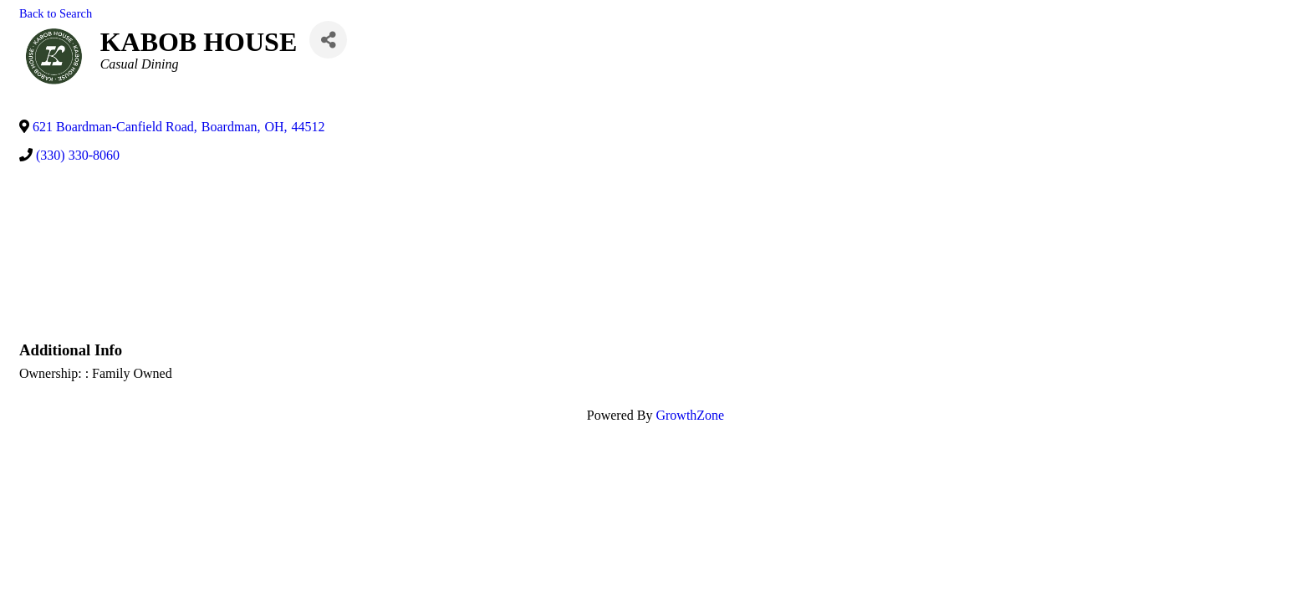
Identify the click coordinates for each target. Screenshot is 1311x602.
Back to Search (55, 13)
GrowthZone (690, 415)
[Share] (328, 40)
